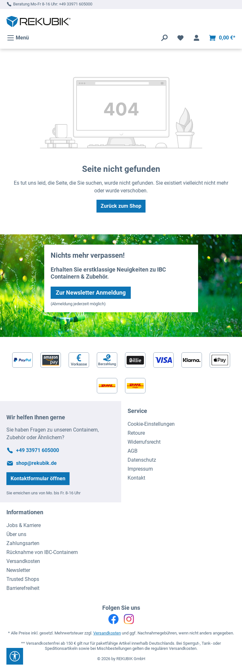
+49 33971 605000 (75, 4)
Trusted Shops (22, 579)
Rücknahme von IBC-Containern (42, 552)
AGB (133, 451)
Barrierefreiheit (22, 588)
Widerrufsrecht (144, 442)
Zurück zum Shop (121, 206)
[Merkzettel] (180, 38)
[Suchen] (164, 38)
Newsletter (18, 570)
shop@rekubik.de (36, 463)
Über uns (16, 534)
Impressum (140, 469)
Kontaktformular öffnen (38, 478)
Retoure (136, 433)
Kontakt (136, 478)
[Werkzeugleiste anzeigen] (14, 656)
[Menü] (17, 38)
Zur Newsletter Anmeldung (91, 292)
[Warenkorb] (222, 37)
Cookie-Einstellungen (151, 424)
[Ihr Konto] (196, 38)
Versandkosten (23, 561)
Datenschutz (142, 460)
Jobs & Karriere (23, 525)
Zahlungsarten (22, 543)
